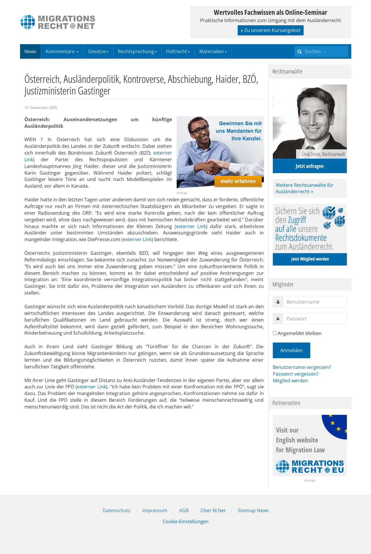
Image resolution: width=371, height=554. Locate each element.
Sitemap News (253, 510)
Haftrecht (178, 51)
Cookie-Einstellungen (186, 521)
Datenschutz (116, 510)
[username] (315, 301)
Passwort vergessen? (296, 374)
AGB (184, 510)
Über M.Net (213, 510)
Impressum (154, 510)
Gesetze (98, 51)
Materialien (213, 51)
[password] (315, 318)
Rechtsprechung (137, 51)
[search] (321, 51)
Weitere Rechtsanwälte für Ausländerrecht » (305, 188)
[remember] (275, 333)
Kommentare (62, 51)
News (30, 51)
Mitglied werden (290, 380)
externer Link (191, 226)
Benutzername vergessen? (302, 367)
